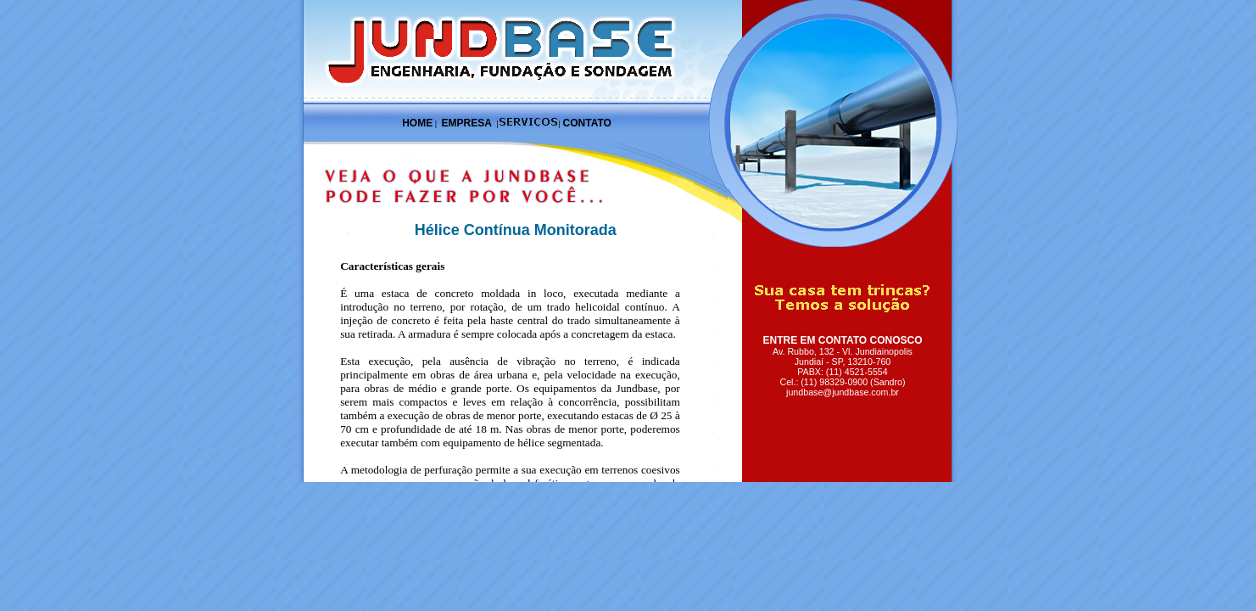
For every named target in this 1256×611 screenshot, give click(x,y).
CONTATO (587, 123)
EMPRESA (466, 123)
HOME (417, 123)
